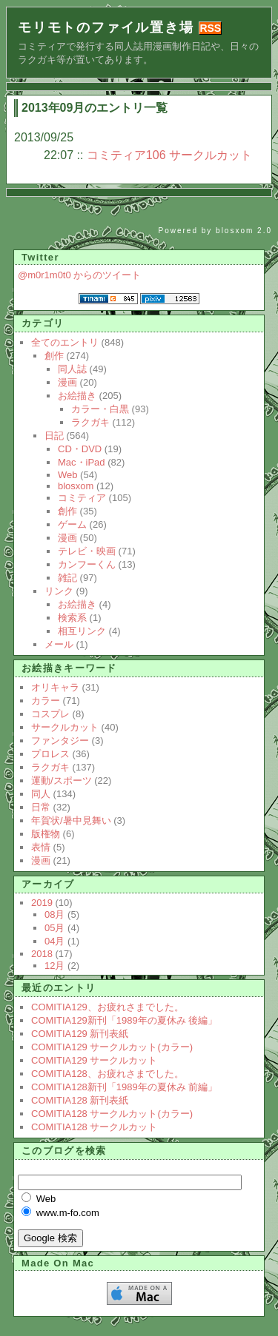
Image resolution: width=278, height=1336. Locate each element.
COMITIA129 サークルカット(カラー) (112, 1047)
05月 (54, 927)
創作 (54, 355)
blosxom (75, 485)
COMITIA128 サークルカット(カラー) (112, 1113)
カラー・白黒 (100, 408)
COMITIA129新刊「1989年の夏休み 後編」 (124, 1020)
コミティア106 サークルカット (169, 155)
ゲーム (72, 524)
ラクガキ (90, 422)
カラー (45, 700)
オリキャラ (55, 687)
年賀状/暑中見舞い (71, 820)
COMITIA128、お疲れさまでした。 (107, 1073)
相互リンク (82, 631)
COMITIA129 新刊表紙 (79, 1033)
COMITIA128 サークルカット (94, 1126)
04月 (54, 941)
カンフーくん (87, 564)
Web (68, 474)
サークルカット (65, 727)
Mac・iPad (81, 462)
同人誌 (72, 369)
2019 (42, 902)
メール (58, 644)
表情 (40, 847)
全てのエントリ (65, 342)
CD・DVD (80, 448)
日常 (40, 807)
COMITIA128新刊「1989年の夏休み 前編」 (124, 1086)
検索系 (72, 617)
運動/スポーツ (61, 780)
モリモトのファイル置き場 (106, 27)
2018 (42, 953)
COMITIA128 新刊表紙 (79, 1100)
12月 (54, 965)
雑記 (67, 577)
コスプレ (50, 713)
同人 (40, 793)
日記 (54, 435)
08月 (54, 914)
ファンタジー (60, 740)
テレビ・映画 (87, 551)
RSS (210, 28)
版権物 (45, 833)
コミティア (82, 497)
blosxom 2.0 (244, 230)
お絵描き (77, 395)
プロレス (50, 753)
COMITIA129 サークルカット (94, 1060)
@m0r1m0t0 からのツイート (79, 275)
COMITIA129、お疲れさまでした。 (107, 1007)
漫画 (67, 382)
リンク (58, 591)
